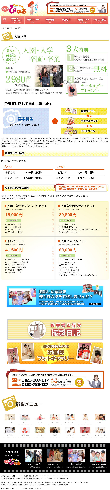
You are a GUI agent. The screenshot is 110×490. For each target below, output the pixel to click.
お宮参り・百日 (70, 418)
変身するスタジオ (55, 464)
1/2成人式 (85, 431)
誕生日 (85, 418)
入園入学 (100, 418)
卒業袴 (40, 418)
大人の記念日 (25, 431)
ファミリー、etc (100, 431)
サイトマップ (38, 488)
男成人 (55, 431)
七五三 (25, 418)
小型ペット (40, 431)
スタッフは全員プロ (33, 464)
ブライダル (10, 418)
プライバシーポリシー (26, 488)
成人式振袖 (55, 418)
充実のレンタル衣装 (98, 464)
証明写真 (10, 431)
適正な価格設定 (76, 464)
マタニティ (70, 431)
